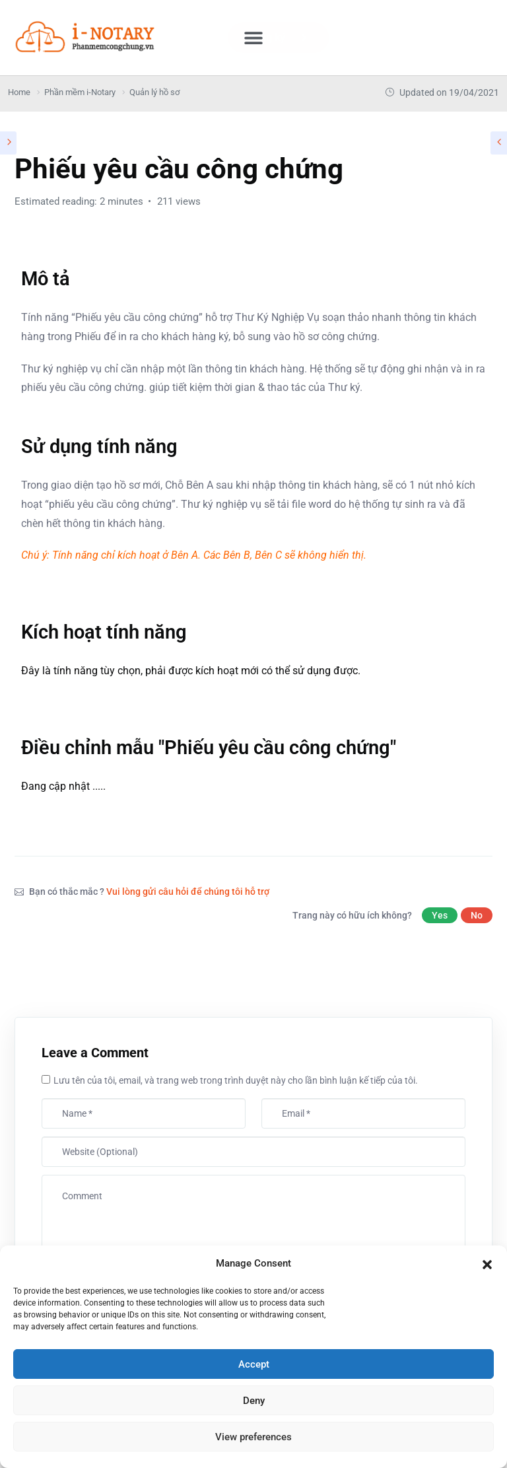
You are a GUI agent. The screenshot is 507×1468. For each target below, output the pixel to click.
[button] (487, 1263)
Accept (253, 1364)
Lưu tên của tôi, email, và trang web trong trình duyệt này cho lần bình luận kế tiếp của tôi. (235, 1080)
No (477, 915)
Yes (440, 915)
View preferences (253, 1437)
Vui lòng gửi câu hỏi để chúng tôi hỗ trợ (187, 891)
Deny (254, 1401)
